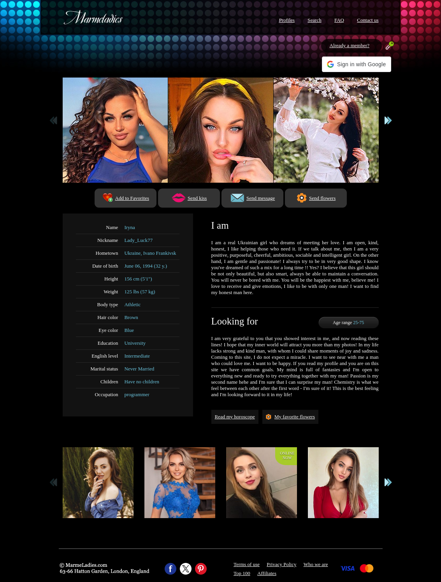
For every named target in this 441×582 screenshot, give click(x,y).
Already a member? (350, 45)
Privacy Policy (281, 564)
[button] (356, 64)
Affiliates (266, 573)
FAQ (339, 20)
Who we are (316, 564)
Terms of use (247, 564)
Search (314, 20)
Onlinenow (287, 455)
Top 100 (242, 573)
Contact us (367, 20)
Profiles (287, 20)
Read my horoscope (235, 417)
